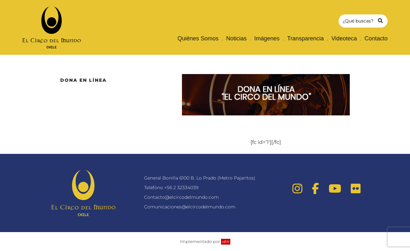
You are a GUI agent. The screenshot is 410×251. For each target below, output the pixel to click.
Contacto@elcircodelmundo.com (181, 197)
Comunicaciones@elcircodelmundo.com (189, 207)
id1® (225, 241)
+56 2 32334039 (181, 187)
